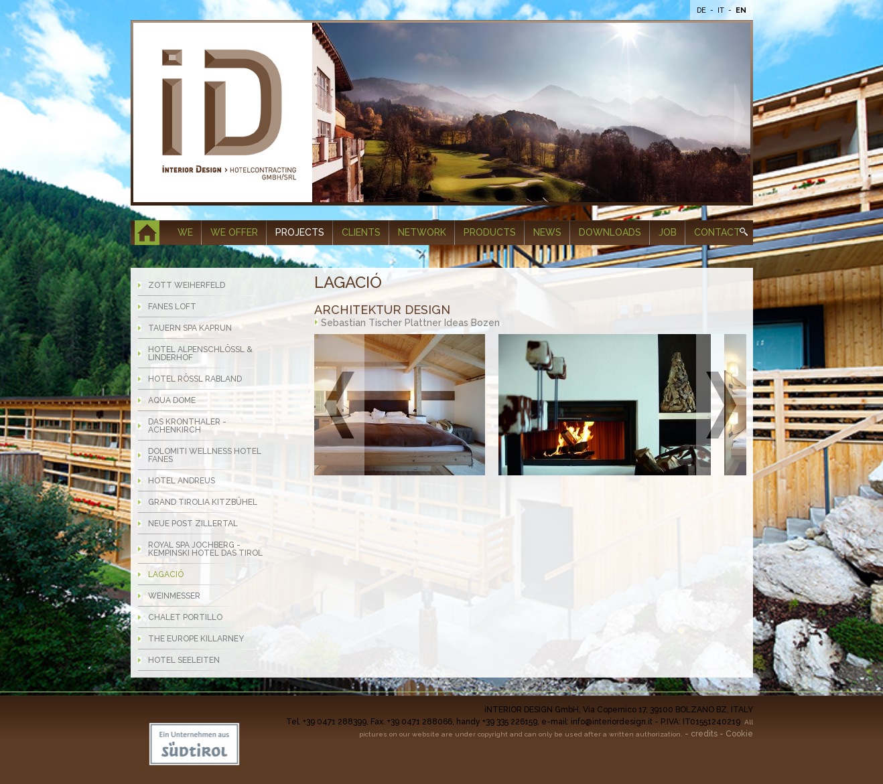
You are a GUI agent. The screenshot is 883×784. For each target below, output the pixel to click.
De (702, 10)
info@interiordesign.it (612, 721)
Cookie (739, 733)
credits (704, 733)
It (722, 10)
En (741, 10)
